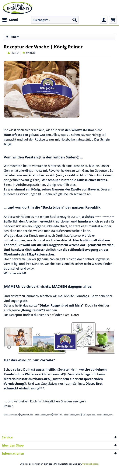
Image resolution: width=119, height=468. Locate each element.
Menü (10, 19)
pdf (52, 315)
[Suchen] (75, 20)
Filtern (12, 36)
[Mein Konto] (103, 20)
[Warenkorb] (113, 20)
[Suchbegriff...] (55, 20)
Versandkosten (90, 463)
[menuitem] (10, 20)
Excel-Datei (71, 315)
